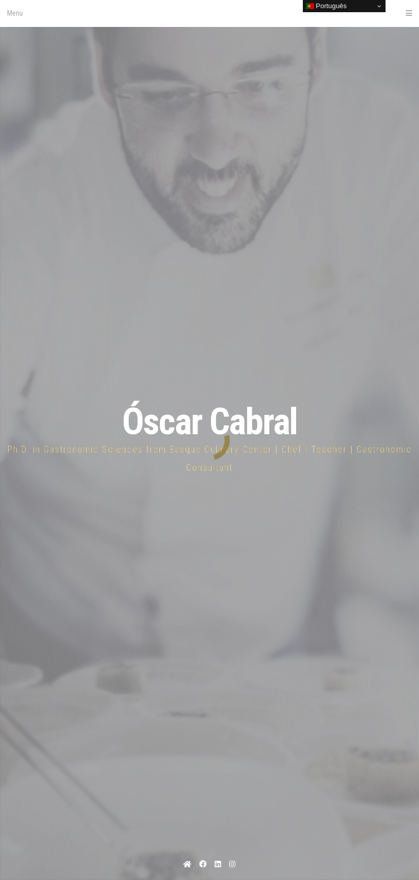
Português (326, 6)
